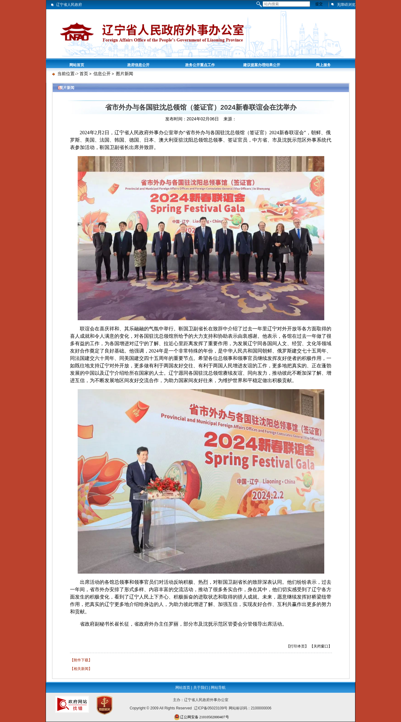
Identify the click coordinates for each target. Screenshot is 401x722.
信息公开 (102, 73)
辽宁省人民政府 (69, 4)
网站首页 (76, 65)
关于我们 (200, 687)
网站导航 (218, 687)
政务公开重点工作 (200, 65)
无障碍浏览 (346, 4)
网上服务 (323, 65)
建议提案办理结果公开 (261, 65)
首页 (84, 73)
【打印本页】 (297, 646)
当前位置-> (68, 73)
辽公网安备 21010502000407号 (201, 717)
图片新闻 (124, 73)
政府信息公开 (138, 65)
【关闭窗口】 (321, 646)
